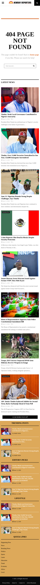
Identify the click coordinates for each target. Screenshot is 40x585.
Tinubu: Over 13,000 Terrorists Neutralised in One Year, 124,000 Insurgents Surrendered (22, 479)
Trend (3, 563)
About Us (14, 583)
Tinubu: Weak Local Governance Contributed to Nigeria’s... (22, 430)
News (4, 335)
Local (2, 572)
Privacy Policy (6, 583)
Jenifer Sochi (17, 433)
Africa (3, 569)
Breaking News (6, 89)
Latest (3, 557)
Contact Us (22, 583)
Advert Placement (31, 583)
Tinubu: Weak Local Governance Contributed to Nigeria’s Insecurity (23, 466)
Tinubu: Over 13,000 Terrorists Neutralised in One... (22, 441)
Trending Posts (20, 423)
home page (34, 55)
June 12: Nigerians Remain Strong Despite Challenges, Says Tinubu (25, 490)
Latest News (8, 82)
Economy (4, 566)
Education (4, 560)
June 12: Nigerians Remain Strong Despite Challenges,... (25, 452)
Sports (3, 554)
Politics (3, 551)
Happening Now (6, 542)
